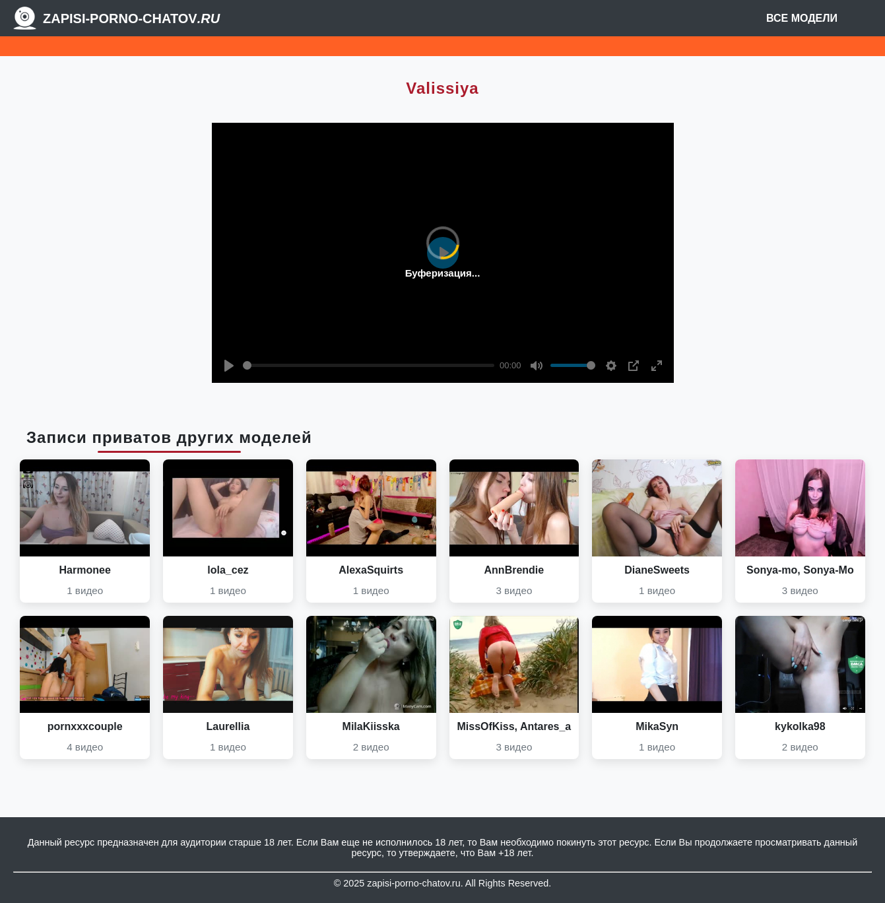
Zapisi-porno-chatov (131, 18)
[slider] (369, 365)
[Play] (229, 365)
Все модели (801, 18)
